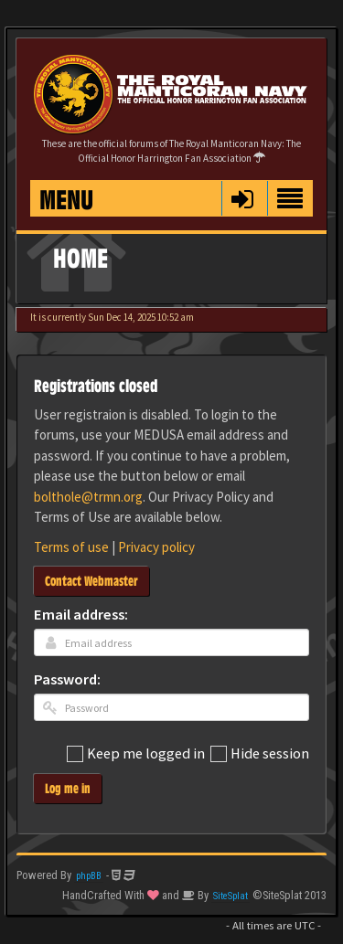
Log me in (68, 788)
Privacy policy (156, 547)
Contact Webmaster (91, 581)
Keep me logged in (136, 754)
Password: (67, 680)
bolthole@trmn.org (88, 496)
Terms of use (71, 547)
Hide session (259, 754)
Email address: (81, 615)
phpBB (89, 876)
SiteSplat (230, 896)
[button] (242, 198)
